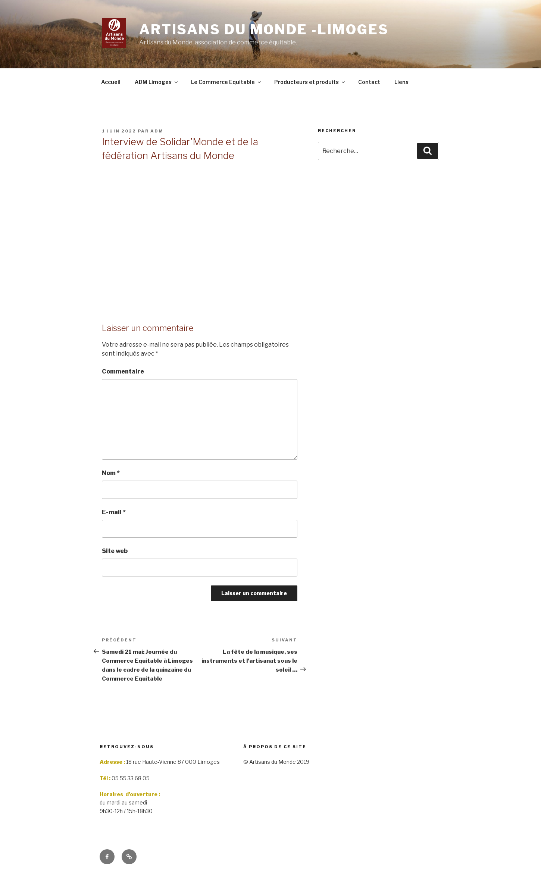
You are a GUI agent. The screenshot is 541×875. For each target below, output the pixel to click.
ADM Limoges (157, 82)
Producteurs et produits (310, 82)
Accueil (111, 82)
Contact (369, 82)
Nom (111, 472)
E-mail (114, 512)
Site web (115, 550)
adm (156, 131)
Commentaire (123, 371)
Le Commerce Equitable (226, 82)
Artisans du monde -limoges (264, 29)
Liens (401, 82)
